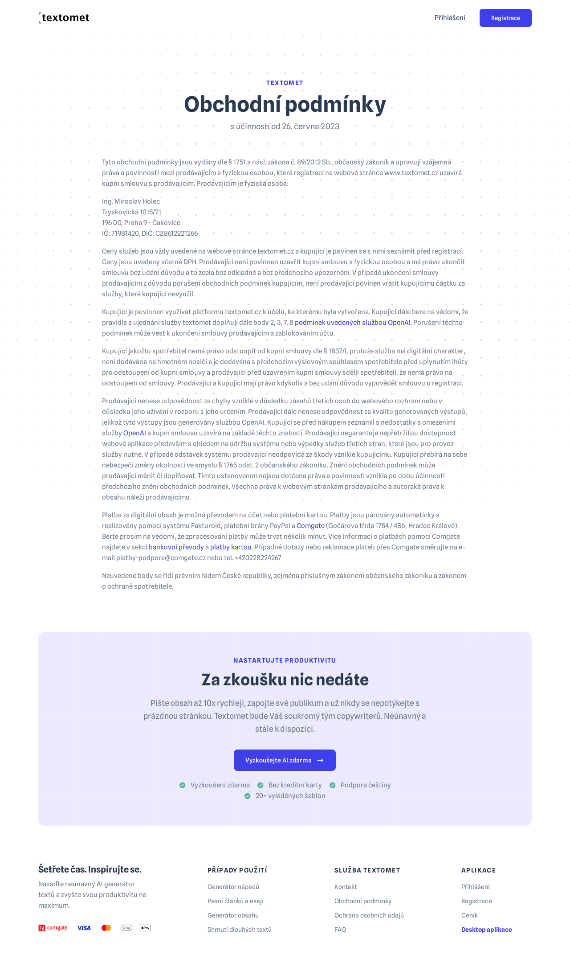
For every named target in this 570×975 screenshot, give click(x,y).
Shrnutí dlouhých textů (240, 929)
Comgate (311, 526)
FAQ (340, 929)
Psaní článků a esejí (236, 901)
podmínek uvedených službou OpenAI (353, 323)
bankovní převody (176, 547)
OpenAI (134, 433)
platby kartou (231, 547)
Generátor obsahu (233, 915)
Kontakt (345, 886)
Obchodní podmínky (362, 901)
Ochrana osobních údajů (369, 915)
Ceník (469, 915)
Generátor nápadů (233, 886)
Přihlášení (450, 18)
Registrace (505, 17)
